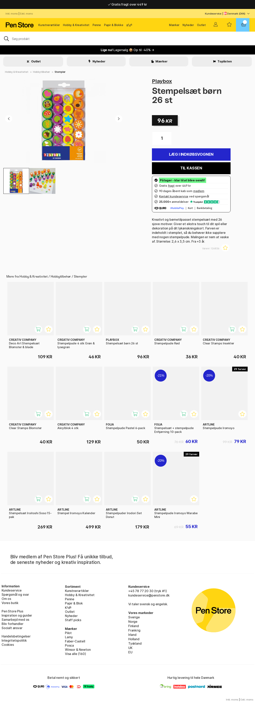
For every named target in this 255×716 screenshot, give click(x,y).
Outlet (201, 25)
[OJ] (127, 38)
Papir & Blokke (113, 25)
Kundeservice (213, 13)
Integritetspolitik (14, 640)
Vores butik (10, 603)
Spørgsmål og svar (15, 595)
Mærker (174, 25)
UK (130, 648)
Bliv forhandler (12, 624)
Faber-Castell (75, 641)
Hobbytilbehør (41, 71)
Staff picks (73, 620)
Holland (133, 639)
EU (130, 652)
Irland (132, 635)
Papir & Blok (74, 603)
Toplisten (224, 61)
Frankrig (134, 630)
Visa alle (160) (75, 654)
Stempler (60, 71)
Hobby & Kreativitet (76, 25)
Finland (133, 626)
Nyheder (188, 25)
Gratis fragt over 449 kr (127, 4)
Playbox (162, 81)
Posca (69, 645)
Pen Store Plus (12, 611)
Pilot (68, 633)
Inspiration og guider (17, 615)
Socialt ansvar (12, 628)
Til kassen (191, 168)
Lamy (69, 637)
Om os (6, 599)
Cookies (8, 645)
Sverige (134, 617)
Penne (97, 25)
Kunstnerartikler (49, 25)
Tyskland (135, 643)
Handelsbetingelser (16, 636)
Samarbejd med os (15, 620)
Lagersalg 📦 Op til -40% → (127, 50)
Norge (132, 622)
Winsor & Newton (78, 650)
